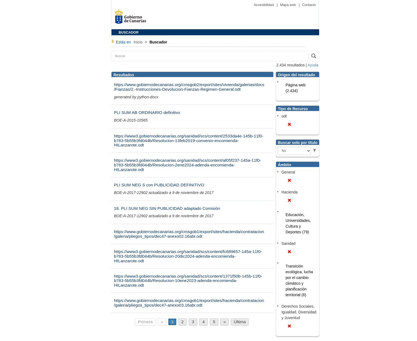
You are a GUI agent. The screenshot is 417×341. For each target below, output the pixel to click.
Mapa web (288, 5)
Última (240, 321)
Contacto (309, 5)
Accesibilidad (264, 5)
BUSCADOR (129, 32)
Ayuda (313, 65)
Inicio (138, 42)
